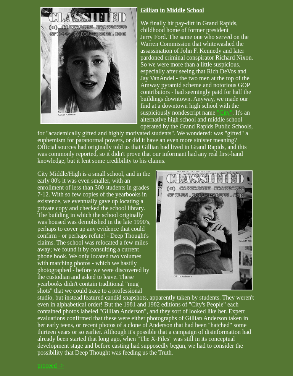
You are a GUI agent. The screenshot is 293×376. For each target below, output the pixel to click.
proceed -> (50, 365)
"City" (224, 112)
